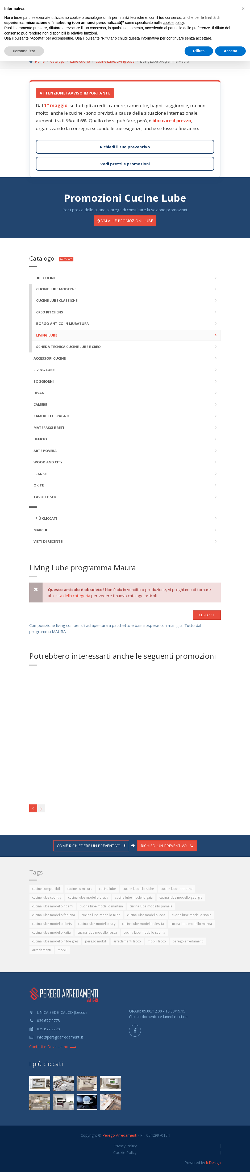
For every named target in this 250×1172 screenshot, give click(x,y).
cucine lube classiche (138, 888)
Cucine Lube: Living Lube (115, 61)
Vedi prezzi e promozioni (125, 163)
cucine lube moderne (177, 888)
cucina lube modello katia (51, 932)
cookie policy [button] (173, 22)
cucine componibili (46, 888)
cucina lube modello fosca (97, 932)
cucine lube (107, 888)
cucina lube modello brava (88, 897)
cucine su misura (79, 888)
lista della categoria (72, 595)
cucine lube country (46, 897)
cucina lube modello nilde (101, 915)
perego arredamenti (188, 941)
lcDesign (213, 1162)
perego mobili (96, 941)
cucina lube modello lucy (96, 923)
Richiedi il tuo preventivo (125, 146)
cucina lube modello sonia (191, 915)
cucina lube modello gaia (134, 897)
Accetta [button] (230, 51)
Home (40, 61)
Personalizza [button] (24, 51)
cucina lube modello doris (52, 923)
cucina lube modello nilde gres (55, 941)
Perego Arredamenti (119, 1135)
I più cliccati (46, 1063)
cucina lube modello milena (191, 923)
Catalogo (57, 61)
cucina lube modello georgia (180, 897)
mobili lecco (157, 941)
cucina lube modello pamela (151, 906)
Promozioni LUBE (125, 220)
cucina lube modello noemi (52, 906)
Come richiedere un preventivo (91, 845)
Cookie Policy (124, 1152)
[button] (243, 8)
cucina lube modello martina (101, 906)
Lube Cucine (80, 61)
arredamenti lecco (127, 941)
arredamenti (41, 950)
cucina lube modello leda (146, 915)
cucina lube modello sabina (144, 932)
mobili (62, 950)
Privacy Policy (125, 1146)
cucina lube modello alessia (143, 923)
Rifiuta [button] (199, 51)
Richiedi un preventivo (167, 845)
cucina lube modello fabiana (53, 915)
